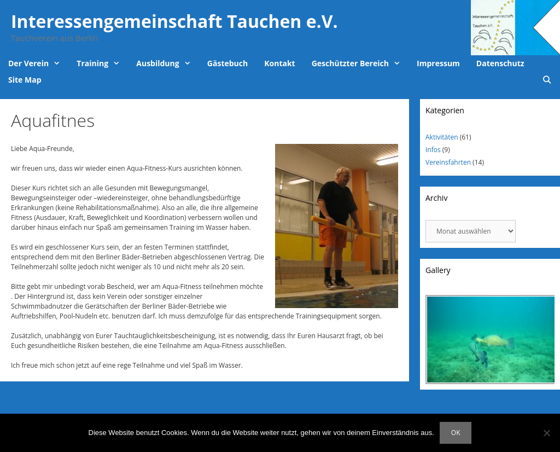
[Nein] (546, 432)
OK (455, 432)
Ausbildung (167, 63)
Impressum (438, 63)
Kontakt (279, 63)
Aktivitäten (441, 137)
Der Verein (38, 63)
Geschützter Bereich (360, 63)
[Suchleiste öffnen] (547, 80)
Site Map (24, 79)
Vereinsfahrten (448, 162)
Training (102, 63)
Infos (433, 149)
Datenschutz (500, 63)
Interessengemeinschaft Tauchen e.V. (174, 21)
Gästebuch (227, 63)
